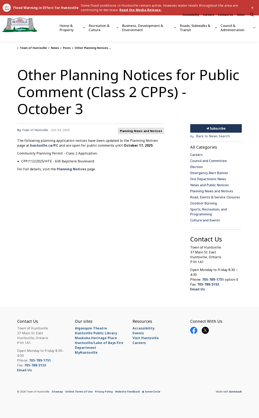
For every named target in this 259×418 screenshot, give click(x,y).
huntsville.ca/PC (44, 145)
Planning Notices (71, 169)
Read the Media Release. (140, 10)
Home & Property (66, 35)
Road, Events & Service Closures (215, 197)
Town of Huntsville (35, 130)
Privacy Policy (104, 391)
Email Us (197, 289)
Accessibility (191, 22)
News (240, 22)
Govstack (235, 391)
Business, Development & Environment (142, 35)
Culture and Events (205, 220)
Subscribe (216, 128)
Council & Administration (232, 35)
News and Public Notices (209, 185)
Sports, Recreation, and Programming (208, 211)
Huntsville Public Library (96, 333)
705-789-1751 (213, 279)
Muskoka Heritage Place (96, 338)
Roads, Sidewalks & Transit (195, 35)
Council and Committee (208, 161)
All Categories (203, 147)
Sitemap (57, 391)
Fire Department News (208, 179)
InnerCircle (151, 391)
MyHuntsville (86, 352)
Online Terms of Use (79, 391)
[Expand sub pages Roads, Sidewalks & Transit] (216, 35)
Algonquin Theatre (91, 328)
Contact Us (225, 22)
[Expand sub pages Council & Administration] (254, 35)
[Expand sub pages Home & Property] (83, 35)
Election (196, 167)
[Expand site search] (252, 22)
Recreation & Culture (99, 35)
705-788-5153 (208, 284)
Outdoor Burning (203, 203)
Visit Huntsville (146, 338)
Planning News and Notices (141, 131)
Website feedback (127, 391)
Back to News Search (213, 136)
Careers (208, 22)
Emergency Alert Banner (209, 173)
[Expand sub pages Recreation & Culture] (117, 35)
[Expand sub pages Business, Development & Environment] (174, 35)
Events (138, 333)
